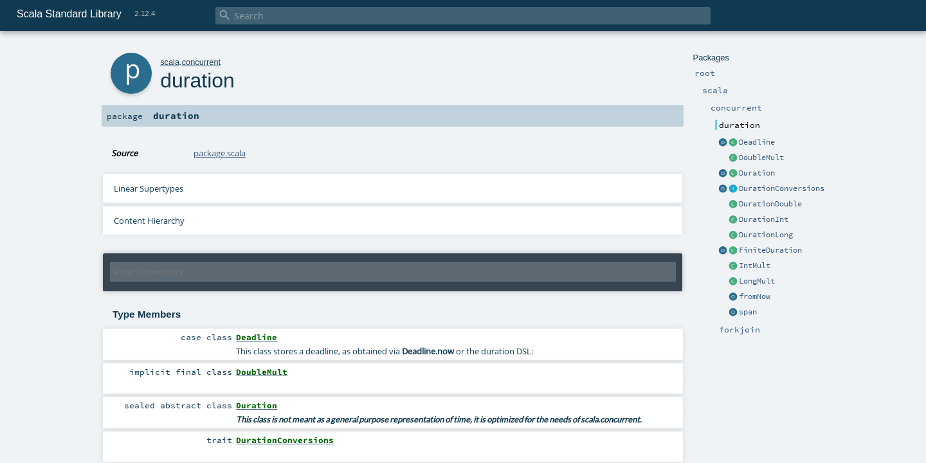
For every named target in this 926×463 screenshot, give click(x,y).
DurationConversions (781, 188)
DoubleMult (761, 157)
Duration (757, 172)
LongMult (757, 281)
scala (169, 62)
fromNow (754, 296)
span (748, 311)
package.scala (220, 153)
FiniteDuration (770, 250)
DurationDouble (770, 203)
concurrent (201, 62)
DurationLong (766, 234)
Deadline (757, 142)
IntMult (754, 265)
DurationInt (763, 219)
